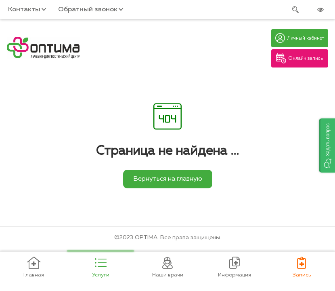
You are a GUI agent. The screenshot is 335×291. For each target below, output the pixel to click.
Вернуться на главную (167, 179)
